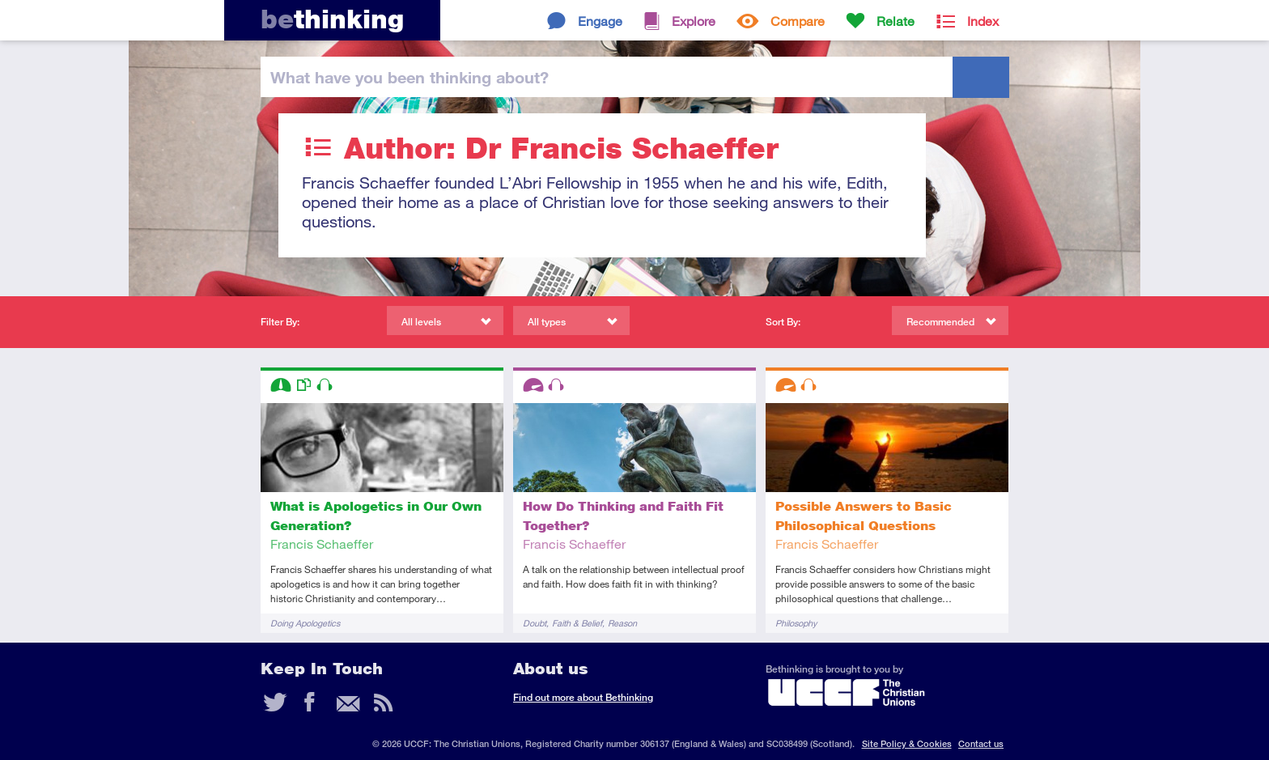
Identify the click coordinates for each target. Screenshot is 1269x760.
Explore (693, 20)
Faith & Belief (577, 623)
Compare (797, 20)
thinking (332, 19)
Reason (622, 623)
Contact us (981, 743)
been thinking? (409, 77)
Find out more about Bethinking (583, 697)
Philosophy (796, 623)
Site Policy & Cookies (907, 743)
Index (983, 20)
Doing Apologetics (305, 623)
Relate (895, 20)
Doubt (534, 623)
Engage (600, 20)
